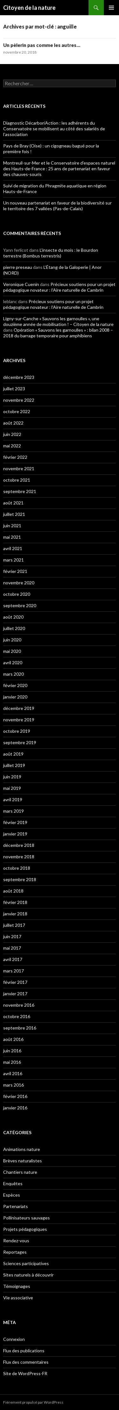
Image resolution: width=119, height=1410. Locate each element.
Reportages (15, 1252)
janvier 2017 (15, 993)
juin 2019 (12, 776)
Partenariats (15, 1206)
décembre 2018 (18, 845)
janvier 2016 (15, 1107)
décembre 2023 (18, 377)
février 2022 (15, 457)
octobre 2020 (16, 594)
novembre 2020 (18, 582)
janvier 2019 (15, 833)
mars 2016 (13, 1085)
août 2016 (13, 1039)
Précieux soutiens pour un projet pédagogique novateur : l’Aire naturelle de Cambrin (59, 287)
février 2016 (15, 1096)
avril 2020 (12, 662)
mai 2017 (12, 948)
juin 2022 (12, 434)
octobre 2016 (16, 1016)
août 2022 (13, 423)
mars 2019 (13, 811)
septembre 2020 (19, 605)
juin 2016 (12, 1050)
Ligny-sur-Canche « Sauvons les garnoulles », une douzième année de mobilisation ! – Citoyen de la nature (58, 321)
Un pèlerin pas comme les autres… (41, 45)
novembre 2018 (18, 856)
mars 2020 (13, 674)
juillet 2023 (14, 388)
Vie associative (18, 1297)
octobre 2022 (16, 411)
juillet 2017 (14, 925)
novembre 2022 (18, 400)
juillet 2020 (14, 628)
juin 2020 (12, 639)
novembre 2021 (18, 468)
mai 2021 (12, 537)
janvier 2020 (15, 696)
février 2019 (15, 822)
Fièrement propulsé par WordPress (33, 1402)
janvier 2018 (15, 913)
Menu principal (111, 7)
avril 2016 (12, 1073)
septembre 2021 (19, 491)
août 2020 (13, 617)
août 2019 (13, 754)
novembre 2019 (18, 719)
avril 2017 (12, 959)
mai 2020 (12, 651)
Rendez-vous (16, 1240)
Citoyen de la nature (29, 7)
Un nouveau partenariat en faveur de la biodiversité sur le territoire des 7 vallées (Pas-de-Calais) (57, 205)
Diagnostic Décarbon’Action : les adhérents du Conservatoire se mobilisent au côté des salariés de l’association (54, 128)
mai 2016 (12, 1062)
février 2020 (15, 685)
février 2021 (15, 571)
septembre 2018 (19, 879)
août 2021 (13, 502)
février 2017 (15, 982)
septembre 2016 (19, 1027)
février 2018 (15, 902)
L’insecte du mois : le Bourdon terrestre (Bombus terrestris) (50, 252)
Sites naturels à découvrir (28, 1274)
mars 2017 (13, 970)
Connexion (14, 1339)
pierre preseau (17, 267)
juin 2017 (12, 936)
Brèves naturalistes (22, 1160)
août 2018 (13, 890)
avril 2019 (12, 799)
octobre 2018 (16, 868)
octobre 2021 (16, 480)
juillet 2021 (14, 514)
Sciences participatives (26, 1263)
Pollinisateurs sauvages (26, 1217)
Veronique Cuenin (21, 284)
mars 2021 (13, 559)
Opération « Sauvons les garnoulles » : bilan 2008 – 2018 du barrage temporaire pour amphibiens (58, 332)
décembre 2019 (18, 708)
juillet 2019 (14, 765)
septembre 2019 (19, 742)
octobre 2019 (16, 731)
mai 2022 (12, 445)
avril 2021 (12, 548)
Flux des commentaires (26, 1362)
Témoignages (16, 1286)
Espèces (11, 1195)
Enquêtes (13, 1183)
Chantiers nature (20, 1172)
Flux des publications (23, 1350)
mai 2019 (12, 788)
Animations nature (21, 1149)
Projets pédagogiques (25, 1229)
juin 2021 (12, 525)
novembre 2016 (18, 1005)
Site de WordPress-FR (25, 1373)
